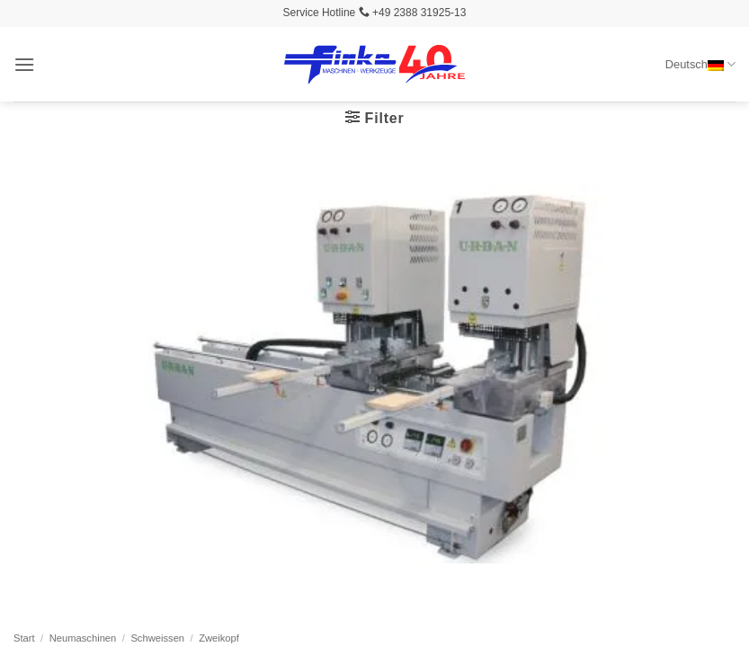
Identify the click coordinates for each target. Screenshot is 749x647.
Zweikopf (219, 638)
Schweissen (157, 638)
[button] (24, 64)
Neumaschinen (83, 638)
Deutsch (700, 64)
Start (24, 638)
